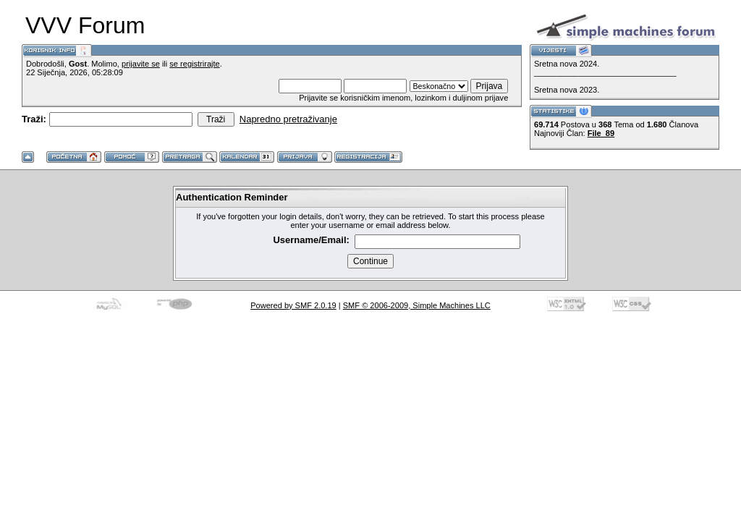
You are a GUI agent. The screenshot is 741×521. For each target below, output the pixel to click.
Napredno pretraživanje (288, 119)
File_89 (601, 133)
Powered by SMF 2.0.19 (293, 305)
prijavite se (141, 63)
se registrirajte (194, 63)
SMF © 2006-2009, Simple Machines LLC (417, 305)
